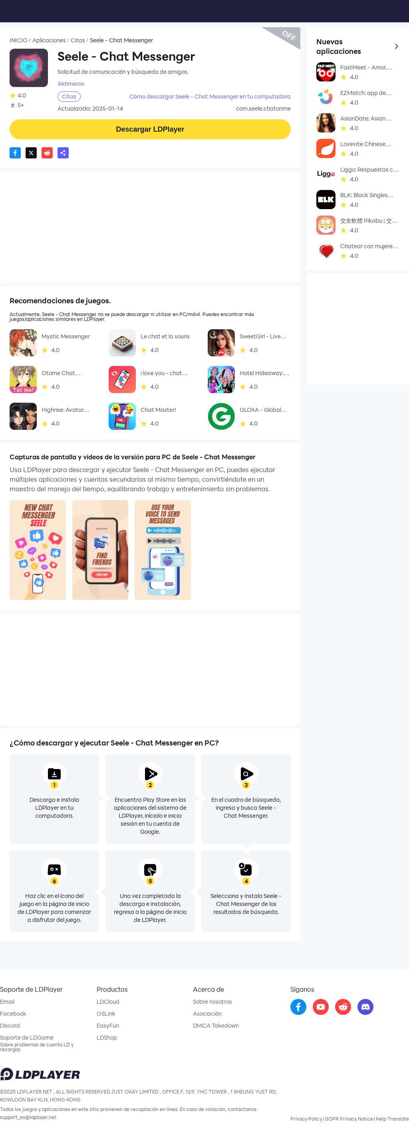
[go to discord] (365, 1007)
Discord (10, 1025)
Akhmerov (71, 83)
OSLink (106, 1013)
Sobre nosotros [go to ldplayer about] (212, 1002)
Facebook (13, 1013)
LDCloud (108, 1002)
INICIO (19, 40)
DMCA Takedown (216, 1025)
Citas (78, 40)
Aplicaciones (49, 40)
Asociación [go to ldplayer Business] (207, 1013)
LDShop (107, 1037)
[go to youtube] (321, 1007)
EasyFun (108, 1025)
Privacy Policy (306, 1118)
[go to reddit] (343, 1007)
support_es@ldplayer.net (28, 1117)
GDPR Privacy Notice (349, 1118)
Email (7, 1002)
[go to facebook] (298, 1007)
